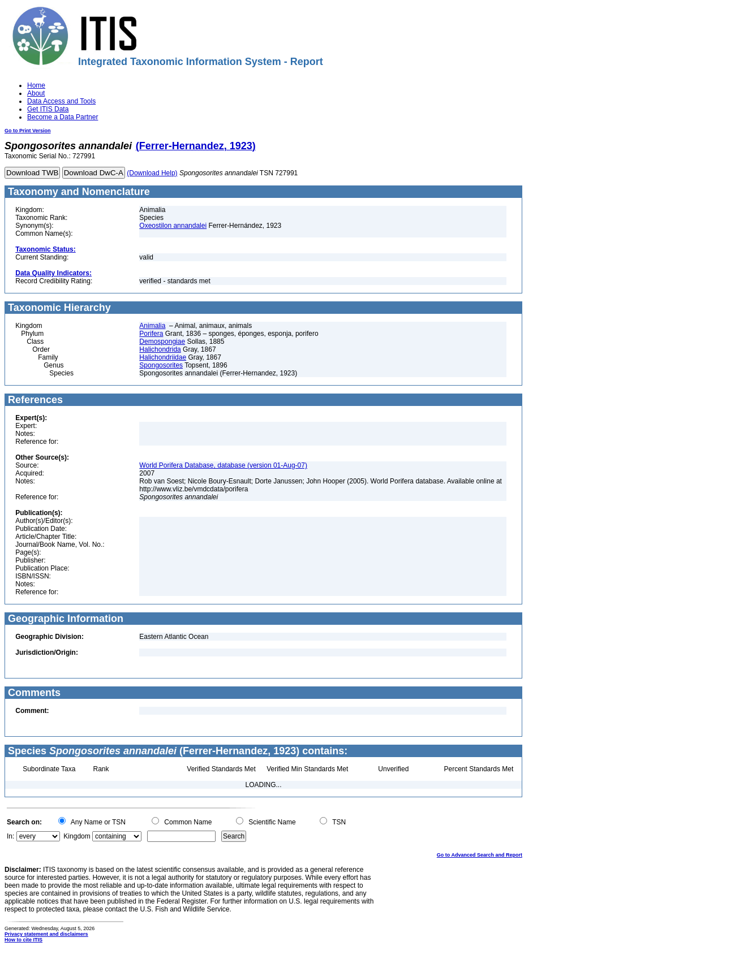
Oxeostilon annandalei (173, 226)
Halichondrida (160, 349)
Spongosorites (161, 365)
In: (10, 836)
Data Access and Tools (61, 101)
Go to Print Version (28, 130)
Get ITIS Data (47, 109)
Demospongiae (162, 341)
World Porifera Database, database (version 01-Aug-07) (223, 465)
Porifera (151, 334)
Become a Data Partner (62, 117)
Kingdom (76, 836)
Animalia (152, 326)
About (36, 93)
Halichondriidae (162, 357)
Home (36, 85)
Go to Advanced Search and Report (479, 855)
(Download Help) (152, 173)
